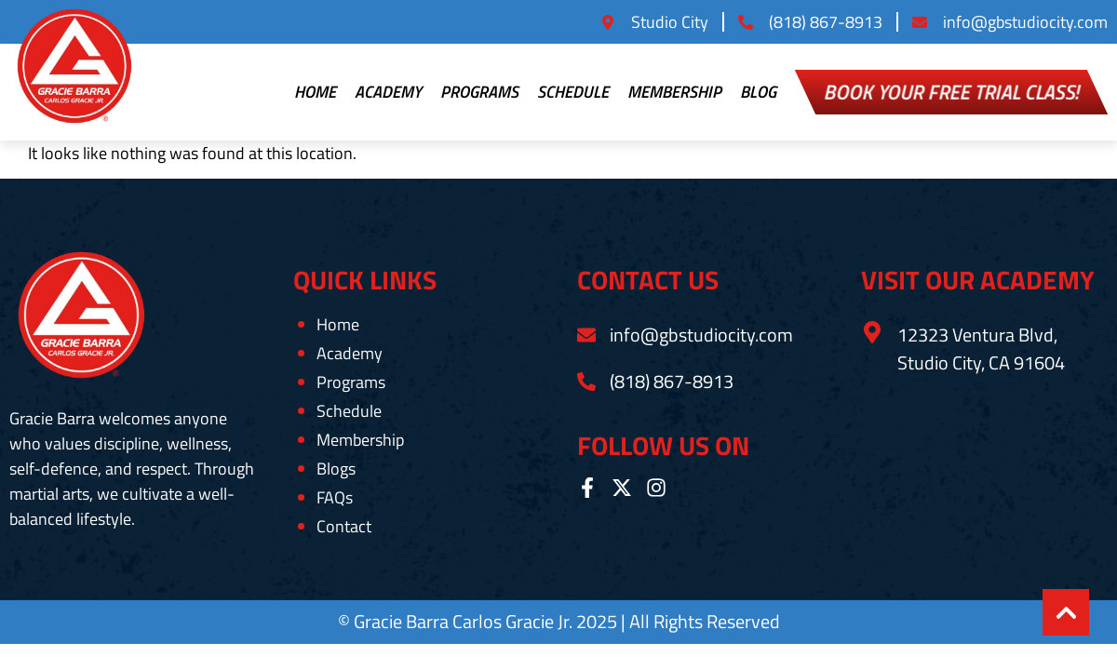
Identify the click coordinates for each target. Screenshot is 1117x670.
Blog (758, 91)
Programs (479, 91)
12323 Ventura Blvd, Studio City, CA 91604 (981, 348)
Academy (388, 91)
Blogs (336, 469)
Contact (343, 527)
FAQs (334, 498)
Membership (674, 91)
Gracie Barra (403, 621)
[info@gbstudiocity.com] (586, 335)
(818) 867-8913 (671, 381)
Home (315, 91)
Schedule (573, 91)
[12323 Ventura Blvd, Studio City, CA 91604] (872, 332)
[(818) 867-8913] (586, 381)
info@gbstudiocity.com (701, 334)
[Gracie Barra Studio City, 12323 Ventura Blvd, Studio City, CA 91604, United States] (984, 465)
